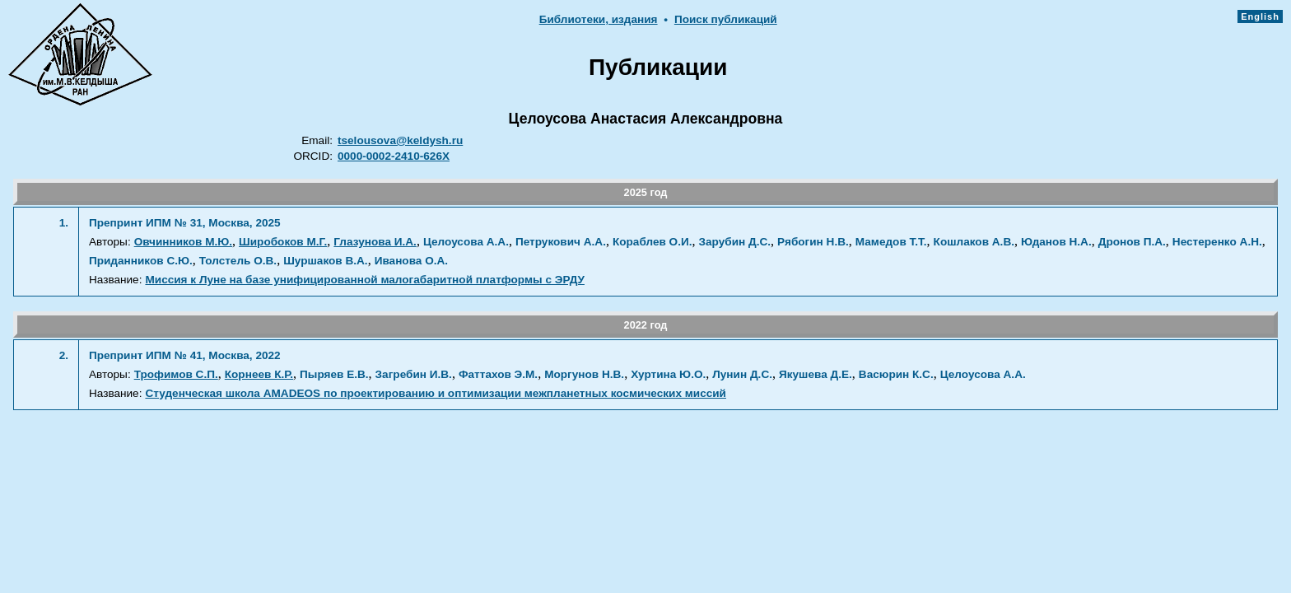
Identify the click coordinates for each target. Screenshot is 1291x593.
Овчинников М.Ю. (183, 242)
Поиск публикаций (725, 19)
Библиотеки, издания (598, 19)
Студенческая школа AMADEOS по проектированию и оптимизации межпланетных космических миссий (435, 393)
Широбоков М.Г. (283, 242)
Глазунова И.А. (375, 242)
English (1260, 16)
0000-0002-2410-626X (394, 156)
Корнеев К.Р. (259, 374)
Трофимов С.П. (176, 374)
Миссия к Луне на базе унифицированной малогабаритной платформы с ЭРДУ (365, 279)
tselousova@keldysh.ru (400, 140)
